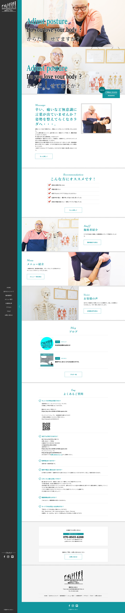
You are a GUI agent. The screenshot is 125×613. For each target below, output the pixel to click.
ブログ (9, 311)
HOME (9, 287)
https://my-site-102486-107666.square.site (54, 411)
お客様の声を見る (92, 317)
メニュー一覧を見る (35, 282)
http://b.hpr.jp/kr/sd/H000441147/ (50, 419)
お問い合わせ (9, 315)
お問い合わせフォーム (56, 454)
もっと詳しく (44, 162)
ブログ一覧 (73, 380)
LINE (49, 445)
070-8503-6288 (73, 537)
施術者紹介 (8, 295)
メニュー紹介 (9, 299)
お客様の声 (8, 303)
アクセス (8, 307)
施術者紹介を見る (92, 248)
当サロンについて (8, 291)
